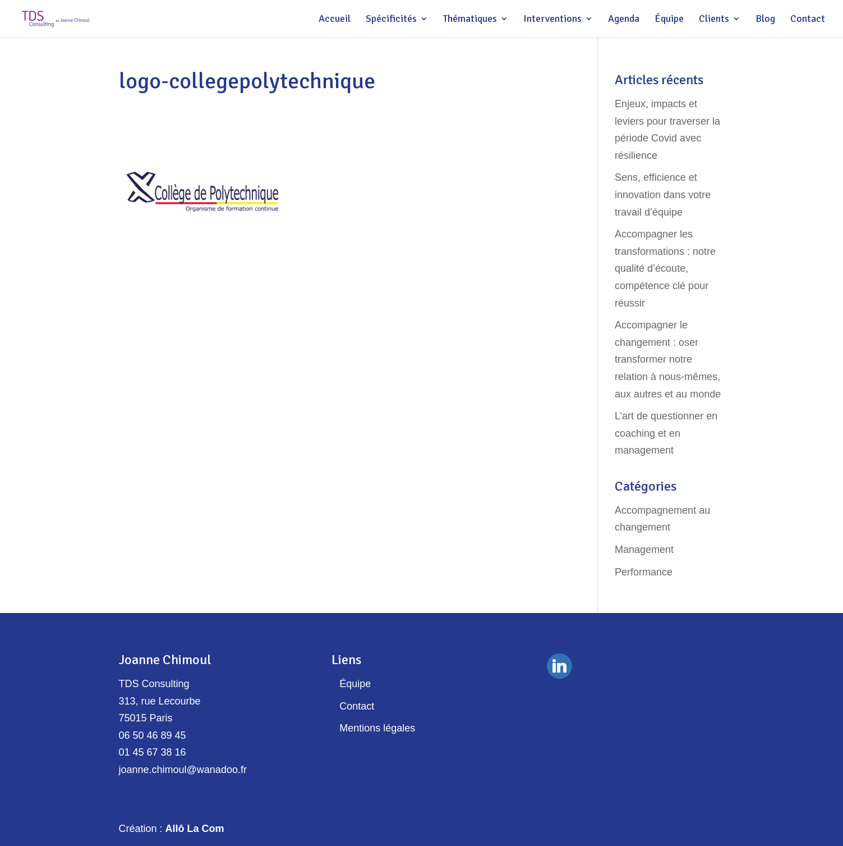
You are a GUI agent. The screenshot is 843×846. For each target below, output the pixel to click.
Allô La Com (194, 828)
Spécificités (391, 20)
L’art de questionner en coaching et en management (666, 433)
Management (644, 549)
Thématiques (470, 20)
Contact (807, 20)
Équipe (669, 20)
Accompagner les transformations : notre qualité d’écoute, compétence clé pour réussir (665, 268)
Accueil (335, 20)
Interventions (552, 20)
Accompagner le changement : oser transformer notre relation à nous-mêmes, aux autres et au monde (668, 359)
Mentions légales (377, 728)
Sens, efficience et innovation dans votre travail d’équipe (663, 194)
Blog (765, 20)
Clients (714, 20)
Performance (643, 572)
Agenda (623, 20)
